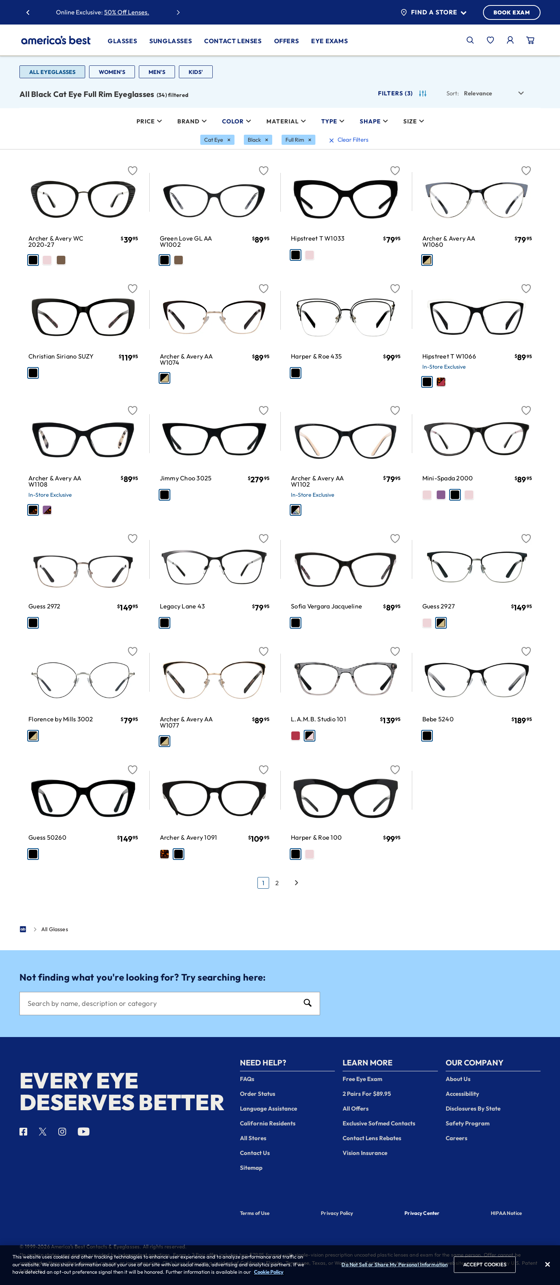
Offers (286, 41)
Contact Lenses (232, 41)
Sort (452, 93)
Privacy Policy (337, 1213)
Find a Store (433, 12)
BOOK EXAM (512, 12)
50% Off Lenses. (126, 12)
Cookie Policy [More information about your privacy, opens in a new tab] (269, 1274)
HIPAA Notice (506, 1213)
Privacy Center (421, 1213)
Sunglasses (170, 41)
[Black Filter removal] (258, 140)
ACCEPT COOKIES (484, 1266)
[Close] (547, 1266)
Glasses (122, 41)
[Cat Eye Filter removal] (217, 140)
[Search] (162, 1003)
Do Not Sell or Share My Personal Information (394, 1266)
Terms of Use (255, 1213)
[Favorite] (132, 166)
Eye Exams (329, 41)
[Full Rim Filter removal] (298, 140)
